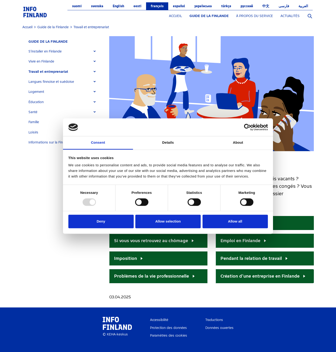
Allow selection (168, 221)
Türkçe (226, 6)
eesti (137, 6)
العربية (303, 6)
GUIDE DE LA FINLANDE (209, 16)
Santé (32, 112)
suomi (77, 6)
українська (203, 6)
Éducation (36, 102)
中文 (265, 6)
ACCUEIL (175, 16)
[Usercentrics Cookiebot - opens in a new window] (247, 127)
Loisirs (33, 132)
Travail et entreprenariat (48, 72)
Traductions (214, 320)
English (118, 6)
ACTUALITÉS (290, 16)
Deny (101, 221)
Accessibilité (159, 320)
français (157, 6)
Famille (33, 122)
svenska (97, 6)
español (179, 6)
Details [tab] (168, 143)
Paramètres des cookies (168, 336)
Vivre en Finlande (41, 61)
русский (247, 6)
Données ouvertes (219, 328)
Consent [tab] (98, 143)
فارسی (284, 6)
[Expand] (94, 51)
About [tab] (238, 143)
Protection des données (168, 328)
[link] (35, 12)
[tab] (64, 51)
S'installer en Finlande (45, 51)
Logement (36, 92)
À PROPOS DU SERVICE (254, 16)
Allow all (235, 221)
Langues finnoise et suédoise (51, 82)
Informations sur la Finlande (49, 142)
